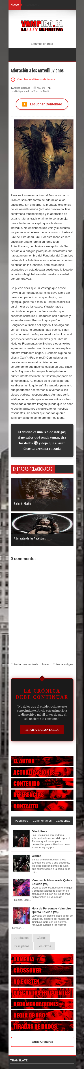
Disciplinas (39, 831)
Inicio (45, 664)
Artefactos (22, 938)
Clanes (36, 856)
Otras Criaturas (42, 1041)
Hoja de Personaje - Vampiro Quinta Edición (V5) (51, 910)
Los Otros (44, 946)
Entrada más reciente (25, 664)
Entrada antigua (63, 664)
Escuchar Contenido (42, 104)
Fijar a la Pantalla (42, 730)
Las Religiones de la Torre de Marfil (30, 91)
